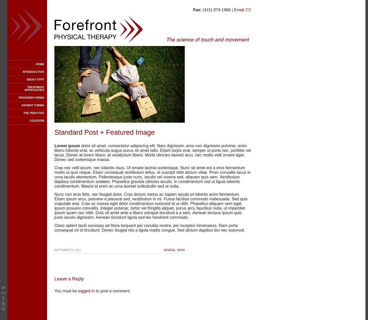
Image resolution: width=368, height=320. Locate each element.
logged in (86, 291)
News (181, 250)
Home (40, 64)
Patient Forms (33, 105)
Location (37, 120)
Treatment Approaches (34, 89)
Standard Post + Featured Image (104, 132)
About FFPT (35, 79)
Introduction (33, 71)
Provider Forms (31, 97)
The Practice (34, 113)
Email (242, 10)
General (170, 250)
